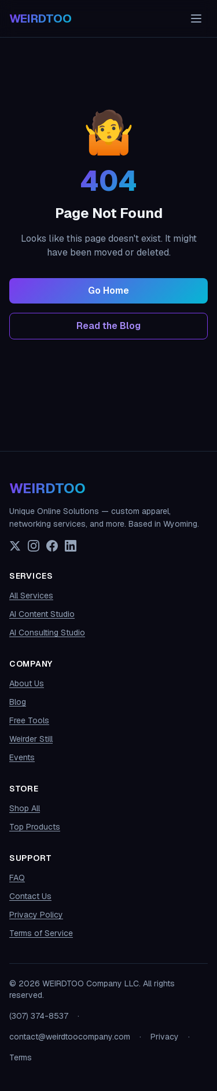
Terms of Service (41, 933)
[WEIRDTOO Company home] (40, 18)
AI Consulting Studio (47, 632)
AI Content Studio (42, 614)
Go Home (108, 290)
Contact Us (30, 896)
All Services (31, 595)
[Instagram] (33, 546)
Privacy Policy (36, 914)
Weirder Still (31, 739)
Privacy (164, 1036)
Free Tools (29, 720)
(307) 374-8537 (38, 1016)
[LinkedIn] (70, 546)
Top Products (34, 827)
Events (22, 757)
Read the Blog (108, 326)
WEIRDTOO (47, 488)
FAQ (17, 877)
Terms (20, 1057)
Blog (17, 702)
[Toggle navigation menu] (196, 18)
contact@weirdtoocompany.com (69, 1036)
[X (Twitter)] (15, 546)
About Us (26, 683)
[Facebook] (52, 546)
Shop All (24, 808)
